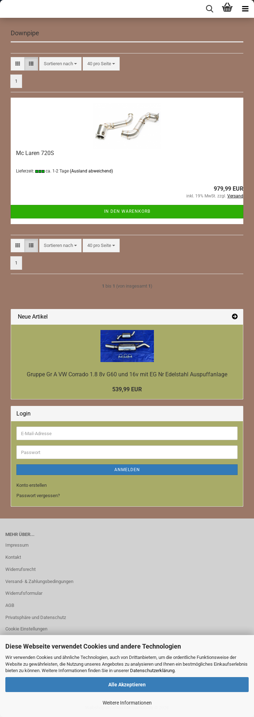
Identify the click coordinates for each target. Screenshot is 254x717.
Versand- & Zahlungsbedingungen (39, 581)
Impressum (16, 545)
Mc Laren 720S (35, 153)
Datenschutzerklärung (152, 670)
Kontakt (13, 557)
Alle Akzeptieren (127, 684)
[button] (18, 64)
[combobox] (60, 64)
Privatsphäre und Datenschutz (35, 617)
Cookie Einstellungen (26, 628)
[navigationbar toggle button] (245, 9)
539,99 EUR (127, 389)
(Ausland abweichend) (91, 171)
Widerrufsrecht (20, 569)
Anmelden (127, 469)
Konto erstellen (31, 485)
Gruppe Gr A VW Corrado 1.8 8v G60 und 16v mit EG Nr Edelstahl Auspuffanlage (127, 374)
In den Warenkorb (127, 211)
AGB (9, 605)
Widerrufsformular (23, 593)
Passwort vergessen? (38, 495)
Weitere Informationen (127, 703)
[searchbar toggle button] (209, 9)
